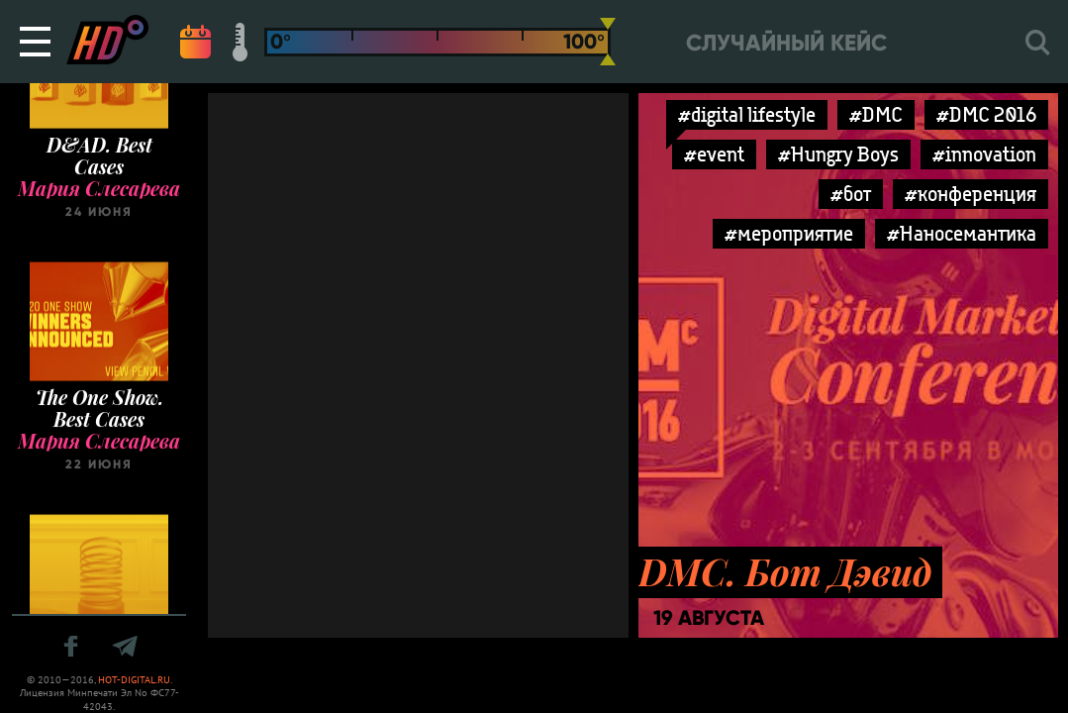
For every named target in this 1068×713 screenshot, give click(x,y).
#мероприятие (789, 233)
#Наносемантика (961, 233)
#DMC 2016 (986, 114)
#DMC (876, 114)
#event (714, 154)
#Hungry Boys (838, 154)
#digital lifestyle (747, 114)
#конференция (970, 193)
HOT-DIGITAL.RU (134, 679)
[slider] (608, 41)
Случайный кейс (786, 43)
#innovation (984, 154)
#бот (850, 193)
